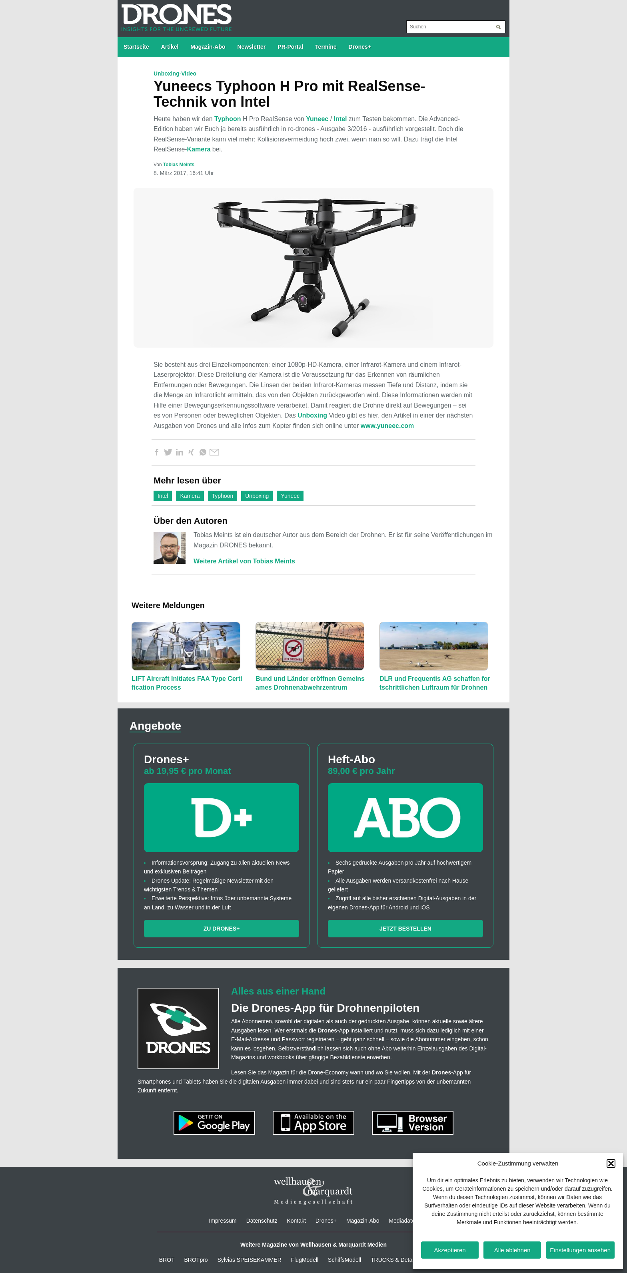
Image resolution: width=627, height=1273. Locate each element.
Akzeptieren (449, 1250)
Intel (340, 118)
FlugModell (304, 1260)
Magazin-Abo (207, 47)
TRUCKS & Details (394, 1260)
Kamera (199, 149)
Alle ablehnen (512, 1250)
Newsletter (252, 47)
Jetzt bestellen (405, 928)
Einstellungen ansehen (580, 1250)
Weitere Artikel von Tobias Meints (244, 561)
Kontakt (296, 1220)
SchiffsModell (344, 1260)
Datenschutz (262, 1220)
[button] (611, 1164)
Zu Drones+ (222, 928)
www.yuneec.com (387, 425)
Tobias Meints (178, 164)
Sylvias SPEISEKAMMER (250, 1260)
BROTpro (196, 1260)
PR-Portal (290, 47)
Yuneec (317, 118)
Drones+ (360, 47)
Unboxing (312, 415)
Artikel (170, 47)
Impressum (223, 1220)
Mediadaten (403, 1220)
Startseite (136, 47)
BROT (167, 1260)
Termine (325, 47)
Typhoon (227, 118)
